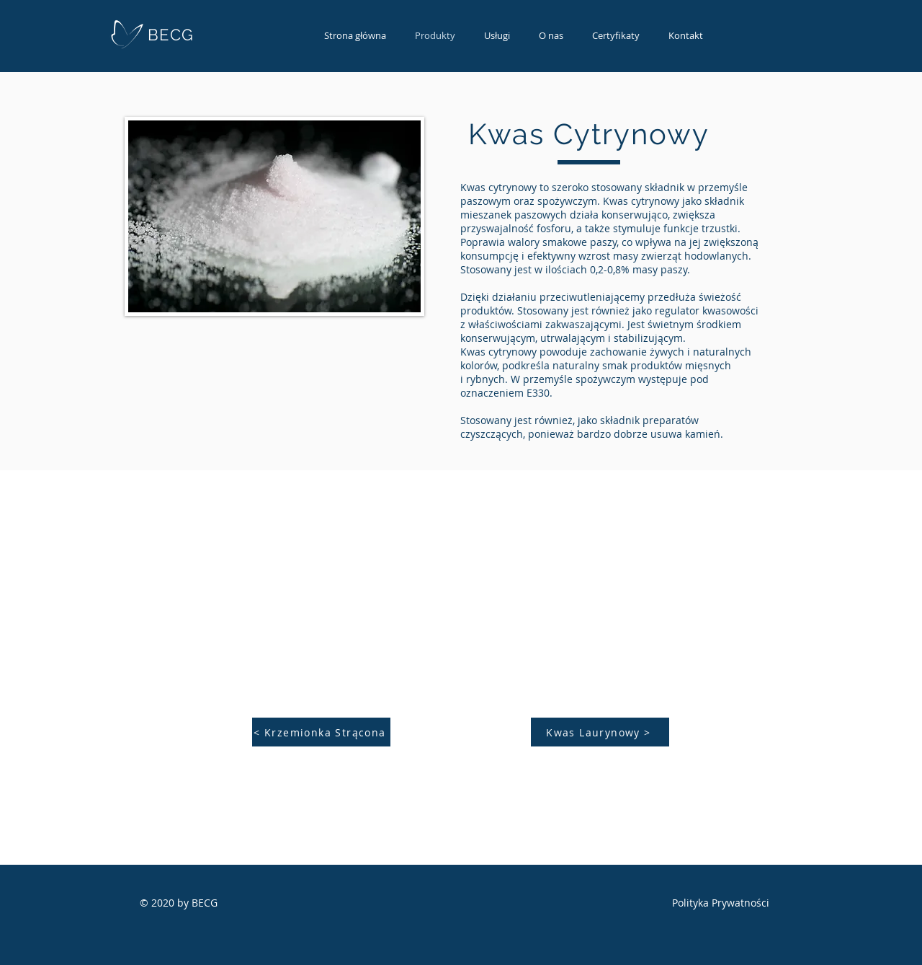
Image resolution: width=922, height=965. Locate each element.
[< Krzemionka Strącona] (321, 732)
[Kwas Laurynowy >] (600, 732)
